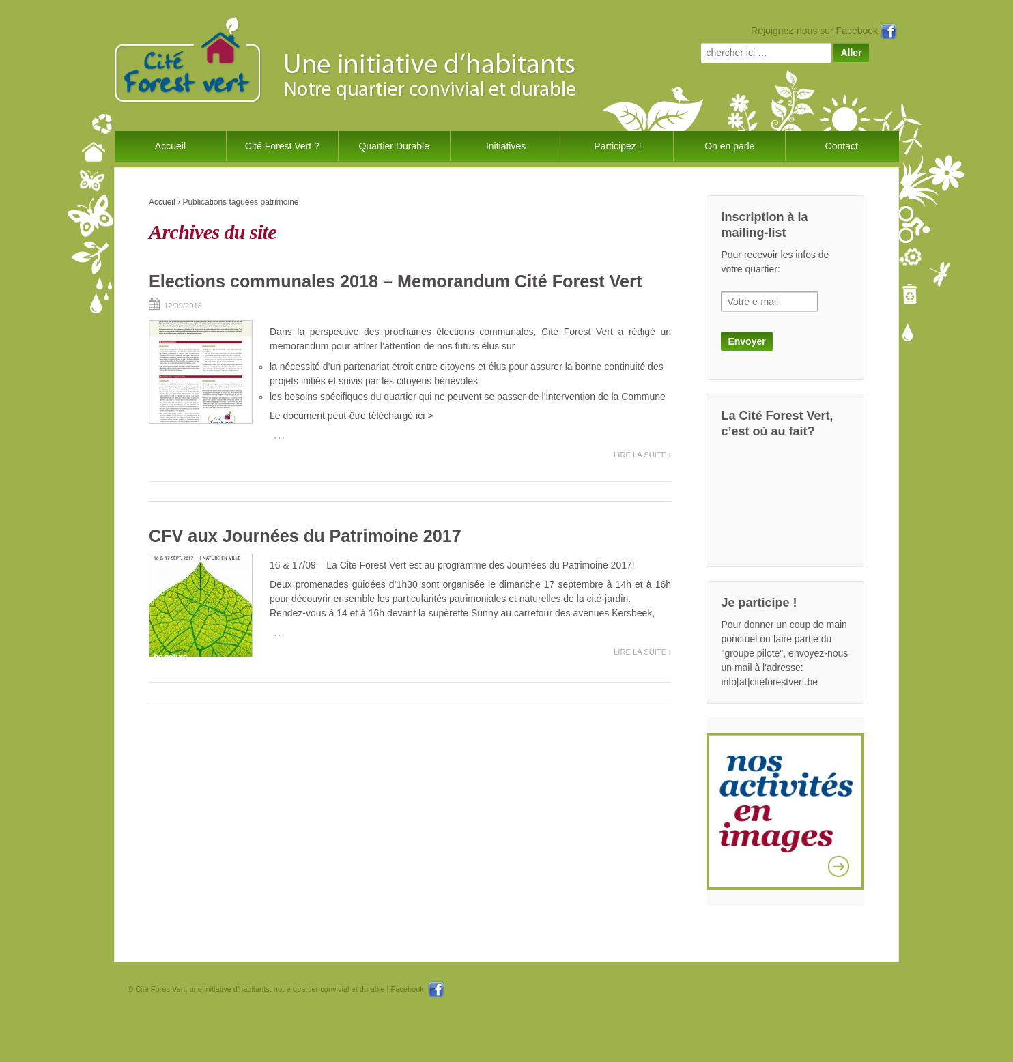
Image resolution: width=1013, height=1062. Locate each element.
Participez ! (617, 146)
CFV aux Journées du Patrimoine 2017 (305, 535)
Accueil (170, 146)
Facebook (417, 989)
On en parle (729, 146)
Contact (841, 146)
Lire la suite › (642, 454)
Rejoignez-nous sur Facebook (824, 30)
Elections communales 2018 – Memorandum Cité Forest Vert (395, 281)
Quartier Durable (393, 146)
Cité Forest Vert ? (282, 146)
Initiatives (506, 146)
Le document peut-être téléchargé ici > (351, 415)
